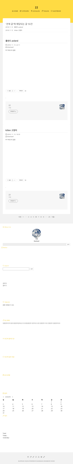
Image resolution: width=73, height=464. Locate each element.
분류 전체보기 (8, 305)
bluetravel (21, 461)
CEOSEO (53, 461)
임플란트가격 (6, 323)
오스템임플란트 (27, 323)
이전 (20, 217)
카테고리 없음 (10, 50)
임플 (11, 323)
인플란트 (50, 323)
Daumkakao (39, 461)
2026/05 (8, 397)
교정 (38, 323)
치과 (46, 323)
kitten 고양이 (18, 30)
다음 (53, 217)
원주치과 (34, 323)
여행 (10, 107)
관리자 (5, 283)
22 (36, 7)
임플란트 (42, 323)
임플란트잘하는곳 (18, 323)
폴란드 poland (18, 27)
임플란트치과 (56, 323)
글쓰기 (5, 285)
